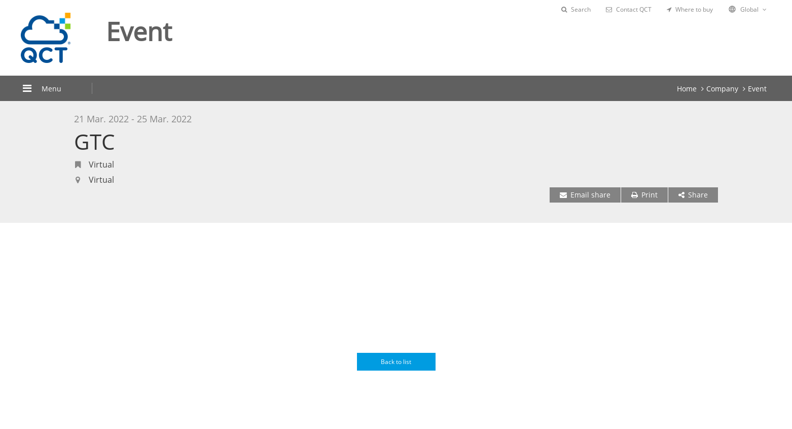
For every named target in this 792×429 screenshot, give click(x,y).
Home (687, 88)
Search (576, 9)
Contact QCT (629, 9)
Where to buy (690, 9)
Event (757, 88)
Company (722, 88)
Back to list (396, 361)
